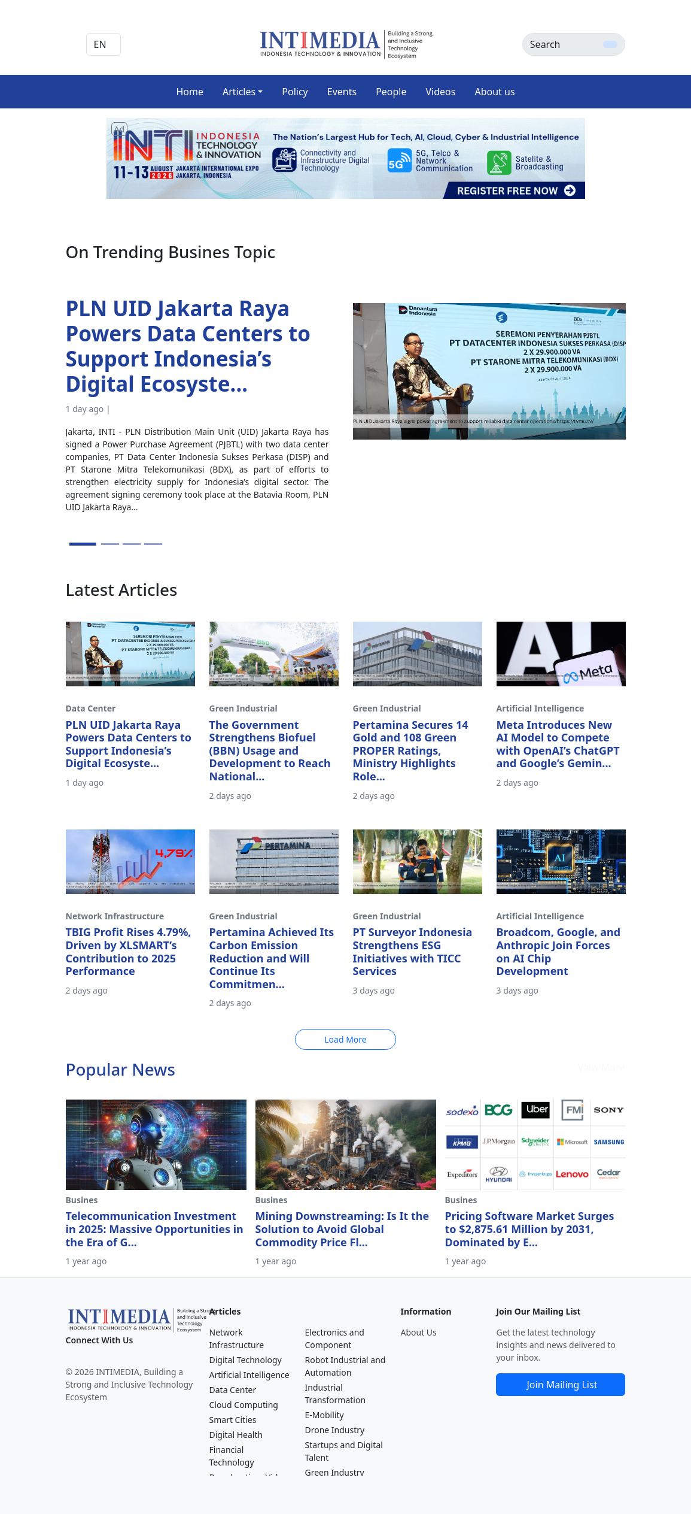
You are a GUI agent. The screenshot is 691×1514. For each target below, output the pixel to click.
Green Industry (334, 1472)
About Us (418, 1332)
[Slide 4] (153, 544)
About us (494, 91)
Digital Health (236, 1434)
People (391, 91)
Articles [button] (239, 91)
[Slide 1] (82, 544)
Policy (295, 91)
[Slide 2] (110, 544)
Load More (345, 1039)
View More (601, 1067)
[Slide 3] (132, 544)
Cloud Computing (243, 1404)
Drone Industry (334, 1430)
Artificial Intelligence (249, 1374)
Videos (441, 91)
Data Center (233, 1389)
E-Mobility (324, 1415)
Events (342, 91)
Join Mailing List (562, 1384)
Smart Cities (233, 1419)
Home (189, 91)
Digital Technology (245, 1359)
